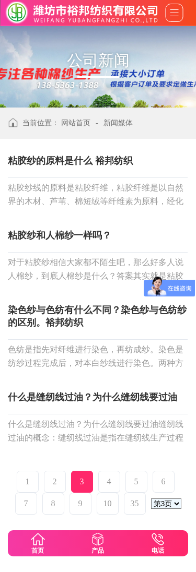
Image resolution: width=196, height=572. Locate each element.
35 (135, 503)
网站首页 (75, 123)
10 (107, 503)
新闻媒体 (118, 123)
